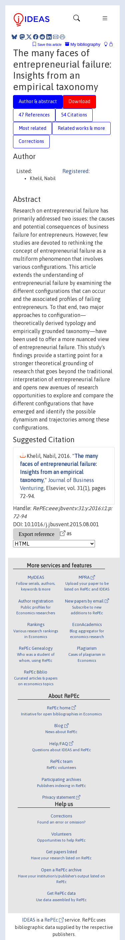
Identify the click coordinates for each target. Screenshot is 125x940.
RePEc (54, 920)
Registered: (76, 171)
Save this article (49, 45)
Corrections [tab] (31, 141)
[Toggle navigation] (76, 19)
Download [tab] (79, 101)
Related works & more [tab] (81, 128)
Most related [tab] (32, 128)
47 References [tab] (34, 115)
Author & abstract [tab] (38, 101)
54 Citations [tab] (74, 115)
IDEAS (28, 920)
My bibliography (82, 44)
